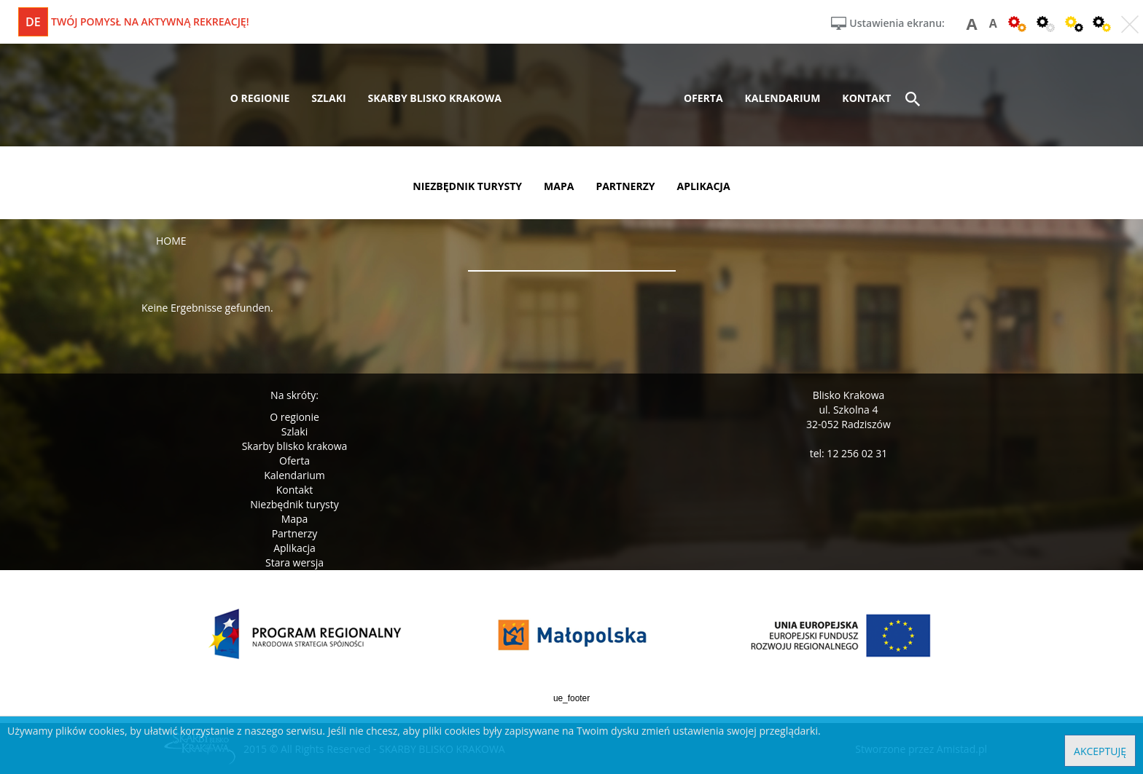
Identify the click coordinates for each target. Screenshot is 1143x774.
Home (171, 241)
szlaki (328, 98)
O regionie (294, 417)
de (33, 22)
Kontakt (294, 490)
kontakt (866, 98)
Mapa (294, 519)
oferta (703, 98)
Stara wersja (294, 562)
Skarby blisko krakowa (295, 446)
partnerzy (625, 186)
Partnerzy (295, 533)
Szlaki (294, 431)
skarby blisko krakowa (435, 98)
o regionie (260, 98)
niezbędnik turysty (467, 186)
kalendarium (783, 98)
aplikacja (703, 186)
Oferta (294, 460)
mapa (559, 186)
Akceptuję (1100, 751)
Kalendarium (294, 475)
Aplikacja (294, 548)
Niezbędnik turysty (294, 504)
